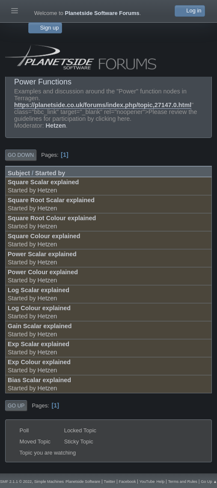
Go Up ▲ (209, 481)
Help (160, 481)
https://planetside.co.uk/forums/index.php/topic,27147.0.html (102, 105)
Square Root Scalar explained (51, 200)
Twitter (109, 481)
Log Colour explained (39, 308)
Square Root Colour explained (52, 218)
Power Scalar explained (42, 254)
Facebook (127, 481)
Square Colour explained (44, 236)
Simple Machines (49, 481)
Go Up (16, 406)
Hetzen (56, 125)
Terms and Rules (182, 481)
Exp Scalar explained (38, 344)
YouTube (147, 481)
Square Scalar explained (43, 182)
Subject (19, 173)
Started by (50, 173)
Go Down (21, 155)
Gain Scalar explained (40, 326)
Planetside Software (82, 481)
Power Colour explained (43, 272)
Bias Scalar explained (39, 380)
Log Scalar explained (38, 290)
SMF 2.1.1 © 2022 (16, 481)
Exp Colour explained (39, 362)
